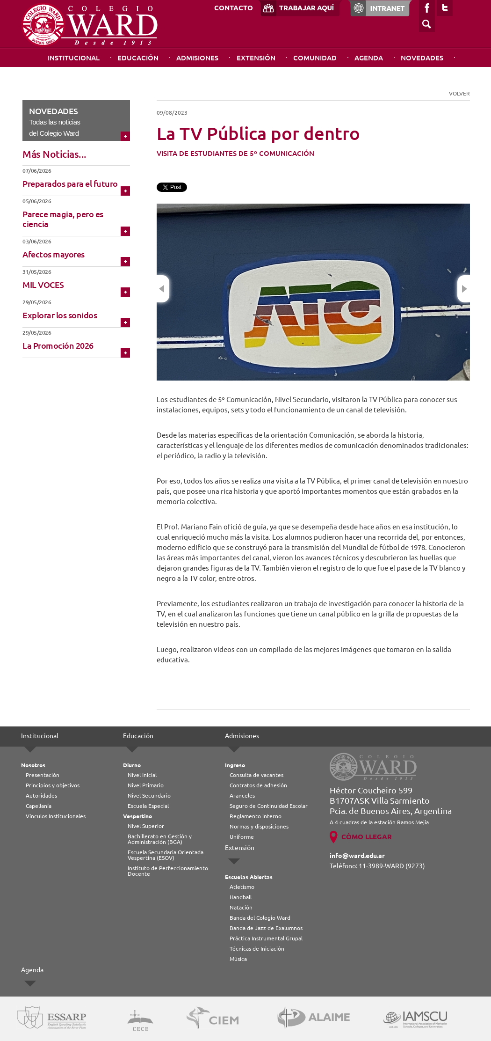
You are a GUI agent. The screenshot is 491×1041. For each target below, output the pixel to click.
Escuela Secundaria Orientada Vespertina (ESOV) (165, 855)
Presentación (42, 775)
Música (238, 959)
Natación (241, 907)
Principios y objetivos (52, 785)
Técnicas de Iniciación (257, 949)
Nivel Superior (146, 826)
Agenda (368, 58)
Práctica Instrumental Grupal (266, 938)
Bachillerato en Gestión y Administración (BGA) (160, 839)
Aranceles (242, 795)
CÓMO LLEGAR (366, 837)
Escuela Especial (148, 806)
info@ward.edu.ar (357, 855)
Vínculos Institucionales (56, 816)
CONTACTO (233, 8)
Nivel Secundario (149, 795)
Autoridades (41, 795)
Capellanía (38, 806)
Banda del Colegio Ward (260, 918)
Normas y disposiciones (259, 826)
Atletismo (242, 887)
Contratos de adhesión (258, 785)
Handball (241, 897)
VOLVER (459, 93)
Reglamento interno (256, 816)
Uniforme (242, 837)
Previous (163, 288)
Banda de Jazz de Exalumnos (266, 928)
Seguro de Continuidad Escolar (269, 806)
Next (463, 288)
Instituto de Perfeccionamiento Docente (168, 871)
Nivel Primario (146, 785)
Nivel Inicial (142, 775)
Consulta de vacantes (256, 775)
